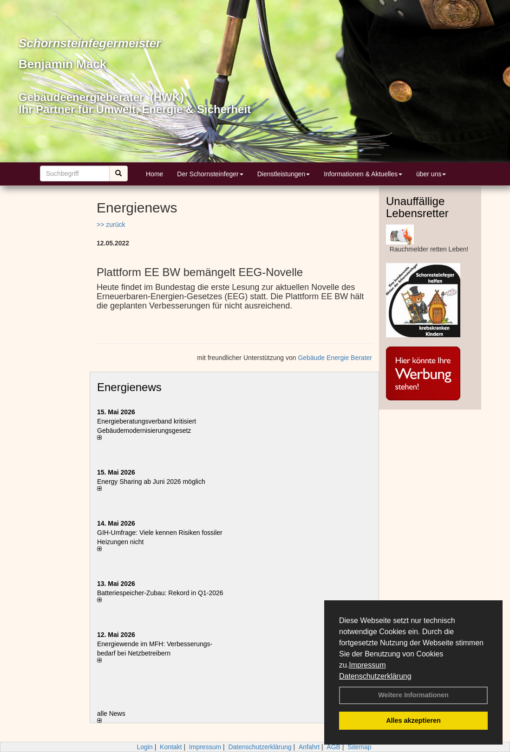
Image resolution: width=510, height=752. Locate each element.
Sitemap (359, 747)
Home (154, 174)
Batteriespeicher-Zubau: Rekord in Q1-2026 (160, 593)
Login (144, 747)
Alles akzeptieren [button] (413, 720)
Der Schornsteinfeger (210, 174)
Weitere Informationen (413, 695)
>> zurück (111, 224)
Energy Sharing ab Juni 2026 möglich (151, 481)
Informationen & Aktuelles (363, 174)
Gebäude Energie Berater (335, 357)
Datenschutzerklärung (375, 676)
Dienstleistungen (283, 174)
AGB (333, 747)
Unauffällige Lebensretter (417, 207)
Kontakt (171, 747)
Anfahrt (309, 747)
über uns (431, 174)
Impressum (367, 665)
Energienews (129, 387)
